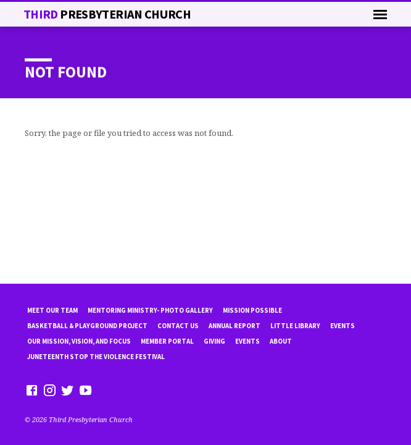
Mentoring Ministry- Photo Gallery (150, 310)
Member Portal (167, 341)
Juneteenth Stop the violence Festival (96, 356)
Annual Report (234, 325)
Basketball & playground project (87, 325)
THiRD (107, 14)
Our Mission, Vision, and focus (79, 341)
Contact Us (178, 325)
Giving (214, 341)
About (281, 341)
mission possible (252, 310)
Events (342, 325)
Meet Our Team (52, 310)
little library (295, 325)
